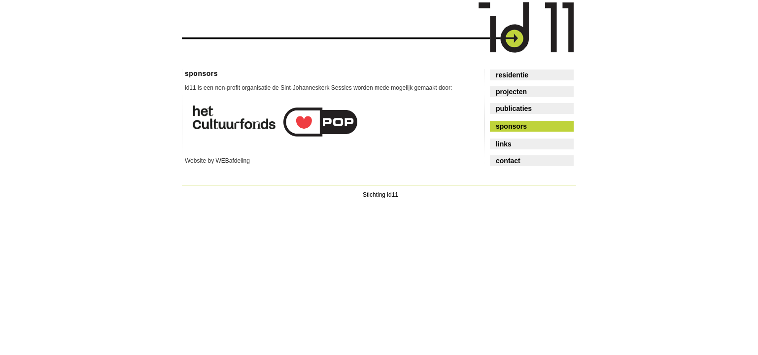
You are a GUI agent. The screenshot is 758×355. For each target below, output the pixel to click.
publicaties (514, 108)
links (504, 144)
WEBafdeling (232, 160)
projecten (511, 92)
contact (508, 161)
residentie (512, 75)
